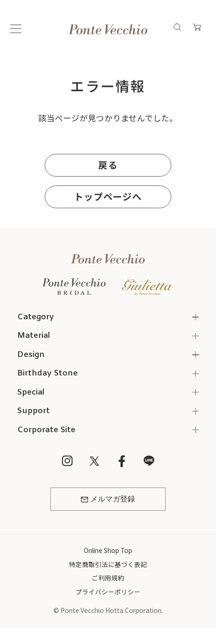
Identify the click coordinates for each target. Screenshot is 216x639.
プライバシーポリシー (108, 591)
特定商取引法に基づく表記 (108, 564)
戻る (108, 164)
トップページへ (108, 196)
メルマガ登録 (108, 499)
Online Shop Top (108, 550)
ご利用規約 (108, 577)
